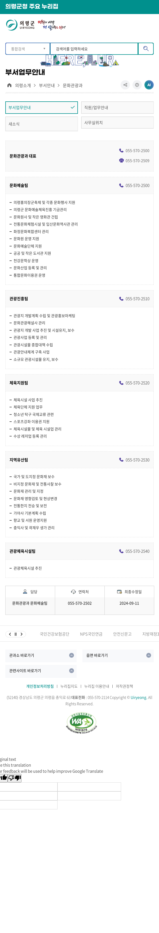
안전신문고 (122, 634)
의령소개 (23, 85)
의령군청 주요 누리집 (31, 6)
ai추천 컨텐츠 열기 (149, 84)
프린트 (137, 87)
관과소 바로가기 (21, 655)
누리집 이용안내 (96, 686)
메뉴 (150, 24)
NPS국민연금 (91, 634)
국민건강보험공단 (54, 634)
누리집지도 (69, 686)
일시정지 (16, 634)
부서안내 (47, 85)
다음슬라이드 (21, 634)
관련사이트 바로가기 (25, 670)
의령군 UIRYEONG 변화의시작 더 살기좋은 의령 (35, 26)
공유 (126, 87)
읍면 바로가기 (97, 655)
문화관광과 (73, 85)
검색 (146, 48)
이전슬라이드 (10, 634)
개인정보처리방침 (40, 686)
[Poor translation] (14, 778)
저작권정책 (124, 686)
